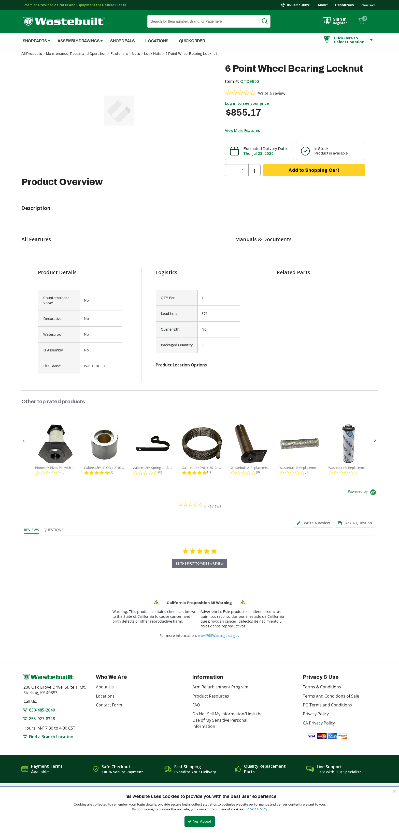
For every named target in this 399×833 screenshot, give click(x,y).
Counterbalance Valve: (56, 300)
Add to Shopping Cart (314, 170)
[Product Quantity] (243, 170)
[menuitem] (33, 41)
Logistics (166, 272)
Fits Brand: (52, 365)
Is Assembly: (53, 350)
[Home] (64, 21)
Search (267, 21)
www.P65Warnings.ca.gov (218, 636)
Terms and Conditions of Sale (331, 696)
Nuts (136, 54)
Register (340, 23)
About (323, 5)
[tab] (313, 523)
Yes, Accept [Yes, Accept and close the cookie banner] (199, 821)
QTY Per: (168, 297)
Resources (344, 5)
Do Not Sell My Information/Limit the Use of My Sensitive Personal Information (227, 720)
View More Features (242, 130)
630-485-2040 (42, 710)
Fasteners (119, 54)
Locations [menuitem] (156, 41)
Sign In (340, 19)
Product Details (57, 272)
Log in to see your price (247, 103)
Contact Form (109, 705)
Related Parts (293, 272)
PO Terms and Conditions (327, 705)
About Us (105, 687)
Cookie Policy (256, 809)
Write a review (271, 93)
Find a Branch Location (51, 736)
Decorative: (52, 318)
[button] (23, 441)
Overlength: (170, 329)
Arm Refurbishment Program (220, 687)
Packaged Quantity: (177, 345)
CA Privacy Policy (319, 723)
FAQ (196, 705)
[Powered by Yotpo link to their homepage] (363, 492)
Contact (368, 5)
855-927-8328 (298, 5)
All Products (31, 54)
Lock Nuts (152, 54)
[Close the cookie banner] (394, 791)
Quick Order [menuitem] (192, 41)
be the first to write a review (199, 563)
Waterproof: (53, 334)
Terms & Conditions (322, 687)
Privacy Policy (316, 714)
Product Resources (210, 696)
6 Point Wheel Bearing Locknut (191, 54)
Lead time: (169, 313)
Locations (105, 696)
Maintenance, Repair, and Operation (76, 54)
